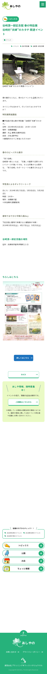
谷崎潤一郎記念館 (38, 46)
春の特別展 (25, 46)
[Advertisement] (23, 453)
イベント (16, 46)
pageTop (23, 634)
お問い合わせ (11, 652)
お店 (23, 560)
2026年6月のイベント (33, 533)
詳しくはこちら (22, 358)
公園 (23, 553)
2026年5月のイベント (14, 533)
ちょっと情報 (23, 568)
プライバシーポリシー (31, 652)
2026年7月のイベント (14, 536)
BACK (23, 374)
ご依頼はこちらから (23, 402)
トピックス (23, 545)
